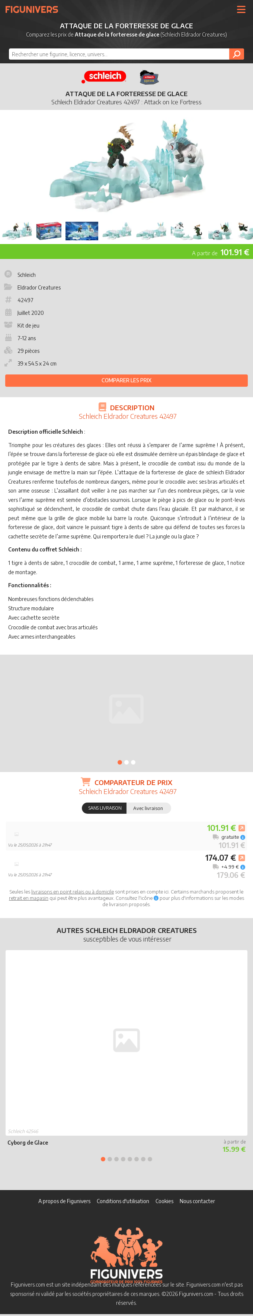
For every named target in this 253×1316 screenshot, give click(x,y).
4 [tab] (123, 1159)
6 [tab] (136, 1159)
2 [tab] (126, 762)
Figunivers (35, 9)
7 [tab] (143, 1159)
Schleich (19, 275)
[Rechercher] (236, 54)
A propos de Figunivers (64, 1201)
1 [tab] (120, 762)
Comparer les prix (126, 380)
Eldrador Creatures (32, 287)
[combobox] (126, 54)
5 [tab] (130, 1159)
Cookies (164, 1201)
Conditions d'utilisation (123, 1201)
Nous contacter (197, 1201)
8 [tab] (150, 1159)
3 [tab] (133, 762)
